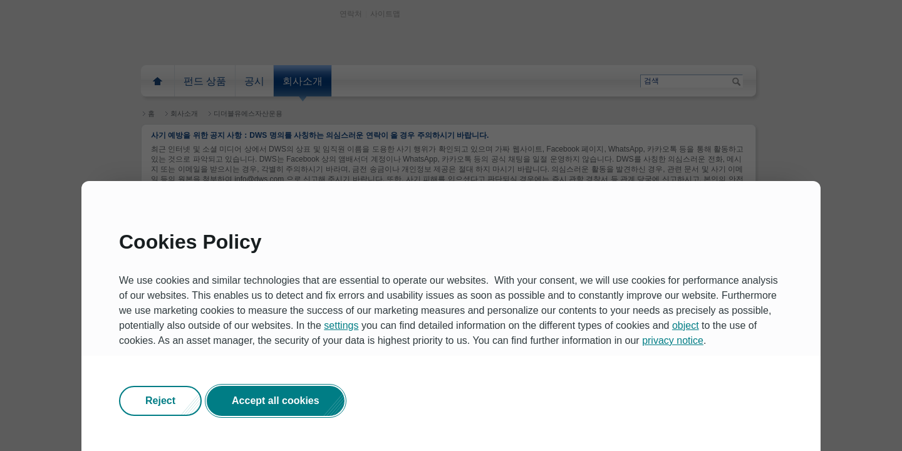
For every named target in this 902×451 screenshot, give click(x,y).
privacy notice (672, 340)
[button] (160, 401)
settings (341, 325)
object (685, 325)
